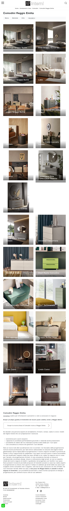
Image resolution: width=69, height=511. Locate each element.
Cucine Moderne (40, 495)
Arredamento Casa (25, 8)
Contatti (5, 503)
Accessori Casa (40, 500)
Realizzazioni (7, 498)
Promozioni (6, 500)
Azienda (5, 495)
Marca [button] (7, 18)
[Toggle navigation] (2, 3)
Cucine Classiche (41, 496)
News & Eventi (7, 502)
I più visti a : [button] (32, 18)
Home (17, 8)
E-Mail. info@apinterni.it (43, 487)
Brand (5, 496)
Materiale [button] (15, 18)
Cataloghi (38, 503)
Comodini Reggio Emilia (46, 8)
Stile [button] (23, 18)
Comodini (35, 8)
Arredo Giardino (40, 502)
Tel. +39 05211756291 (42, 485)
